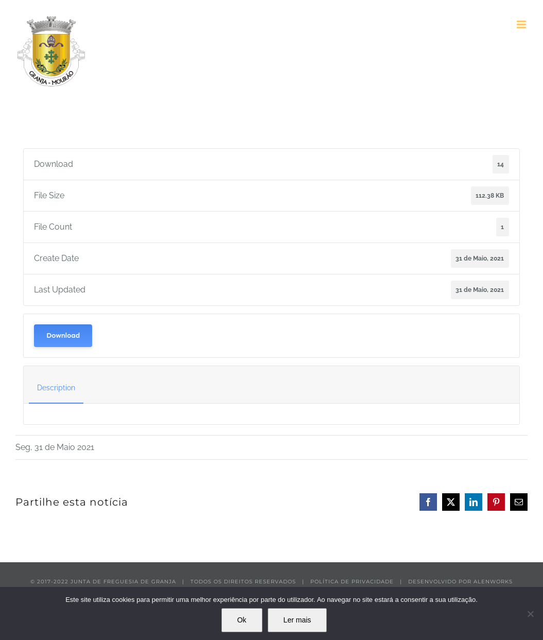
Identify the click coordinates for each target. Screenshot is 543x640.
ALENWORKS (493, 581)
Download (63, 335)
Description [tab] (56, 388)
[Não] (530, 614)
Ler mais (297, 620)
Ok (242, 620)
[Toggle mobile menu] (522, 24)
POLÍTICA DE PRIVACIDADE (352, 581)
